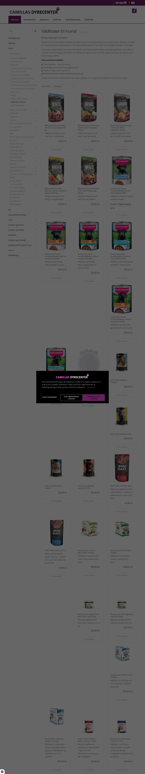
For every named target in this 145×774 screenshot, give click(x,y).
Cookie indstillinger (49, 397)
